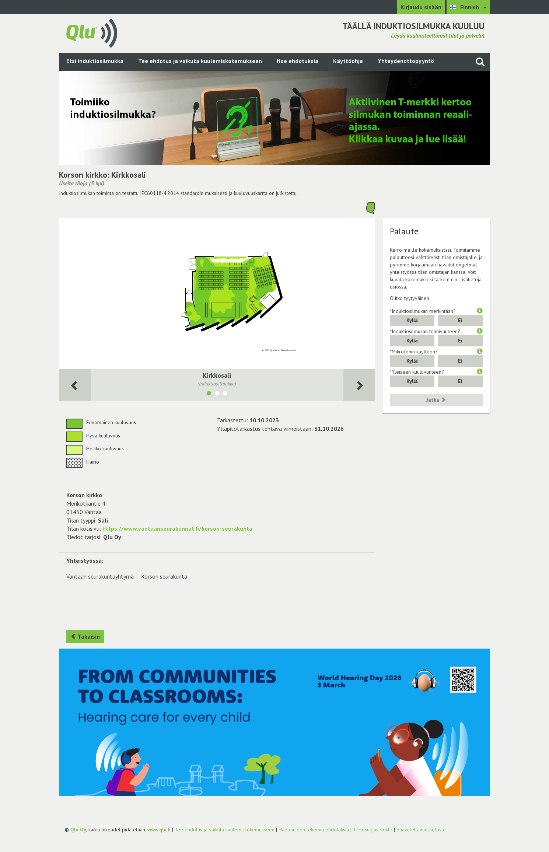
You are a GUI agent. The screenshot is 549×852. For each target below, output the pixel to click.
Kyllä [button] (412, 320)
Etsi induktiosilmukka (94, 60)
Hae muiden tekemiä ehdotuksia (314, 829)
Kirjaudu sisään (421, 7)
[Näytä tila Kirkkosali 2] (225, 394)
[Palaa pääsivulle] (91, 32)
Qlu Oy (78, 829)
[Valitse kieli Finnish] (468, 7)
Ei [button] (460, 320)
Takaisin (85, 636)
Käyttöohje (348, 60)
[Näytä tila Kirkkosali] (209, 394)
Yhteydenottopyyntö (406, 60)
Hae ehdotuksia (297, 60)
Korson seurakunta (164, 576)
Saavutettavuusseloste (421, 829)
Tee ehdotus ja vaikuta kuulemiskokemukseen (200, 60)
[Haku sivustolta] (480, 62)
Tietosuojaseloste (372, 829)
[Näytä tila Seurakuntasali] (217, 394)
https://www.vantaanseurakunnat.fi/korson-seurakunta (177, 528)
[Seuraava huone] (75, 385)
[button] (480, 311)
